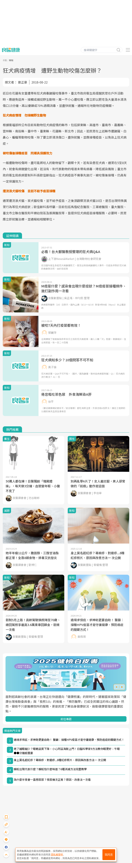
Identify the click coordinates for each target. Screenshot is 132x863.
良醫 (5, 60)
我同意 (109, 854)
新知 (11, 60)
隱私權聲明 (57, 854)
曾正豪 (22, 82)
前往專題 (66, 719)
